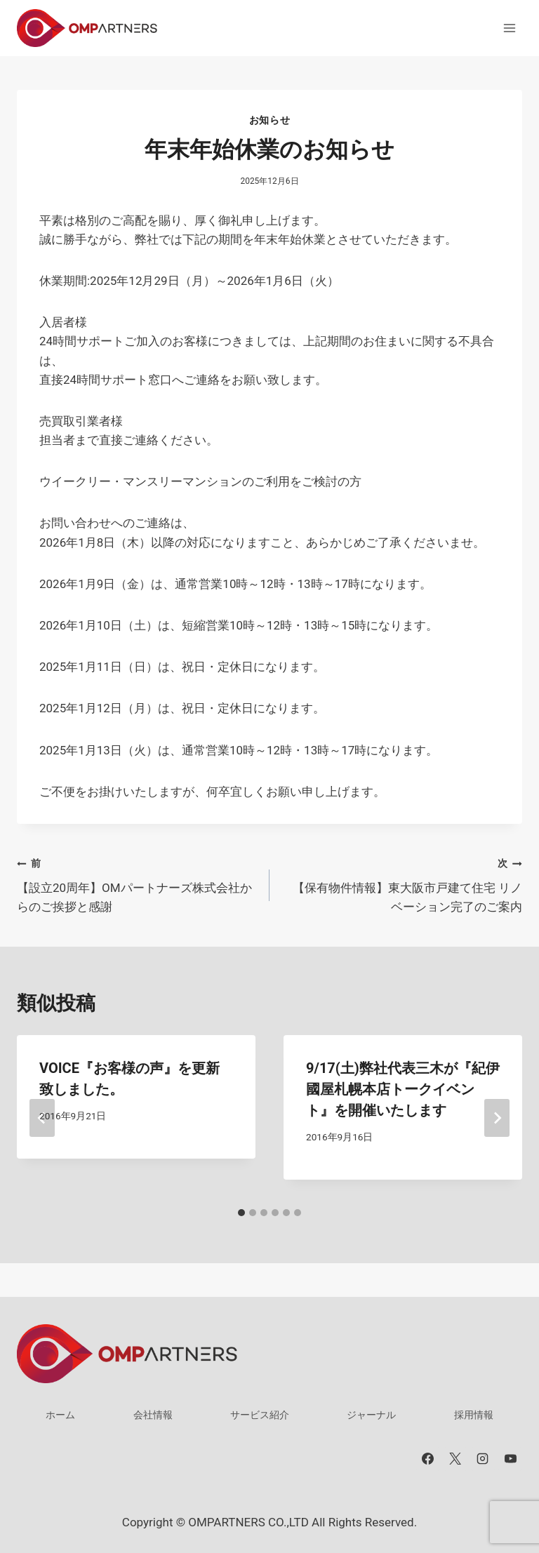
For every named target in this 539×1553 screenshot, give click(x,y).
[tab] (241, 1212)
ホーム (60, 1414)
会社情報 (153, 1414)
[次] (497, 1118)
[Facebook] (428, 1459)
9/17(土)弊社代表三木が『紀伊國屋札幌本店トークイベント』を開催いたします (403, 1089)
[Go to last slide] (42, 1118)
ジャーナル (371, 1414)
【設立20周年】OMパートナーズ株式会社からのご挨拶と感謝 (137, 883)
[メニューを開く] (509, 28)
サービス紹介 (259, 1414)
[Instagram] (483, 1459)
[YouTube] (510, 1459)
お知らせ (270, 120)
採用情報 (473, 1414)
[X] (455, 1459)
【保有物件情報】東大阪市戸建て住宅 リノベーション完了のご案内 (401, 883)
